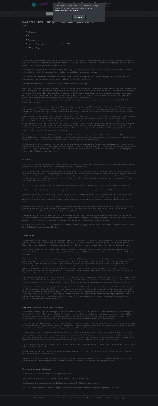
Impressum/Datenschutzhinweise (66, 10)
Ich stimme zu (79, 17)
